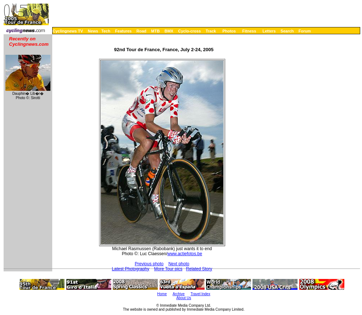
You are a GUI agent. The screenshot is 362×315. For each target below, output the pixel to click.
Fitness (249, 31)
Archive (178, 294)
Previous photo (149, 263)
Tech (105, 31)
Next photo (178, 263)
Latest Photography (130, 268)
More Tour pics (168, 268)
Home (162, 294)
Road (142, 31)
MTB (155, 31)
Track (211, 31)
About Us (183, 298)
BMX (169, 31)
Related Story (199, 268)
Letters (269, 31)
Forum (305, 31)
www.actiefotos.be (184, 253)
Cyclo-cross (189, 31)
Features (123, 31)
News (93, 31)
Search (287, 31)
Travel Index (200, 294)
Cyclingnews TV (68, 31)
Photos (229, 31)
